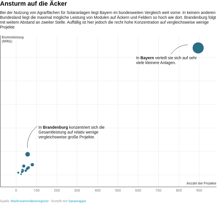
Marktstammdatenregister (30, 201)
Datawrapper (77, 201)
